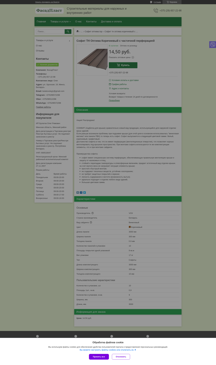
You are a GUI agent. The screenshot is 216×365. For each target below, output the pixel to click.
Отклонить (121, 357)
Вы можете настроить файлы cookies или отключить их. (107, 350)
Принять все (99, 357)
